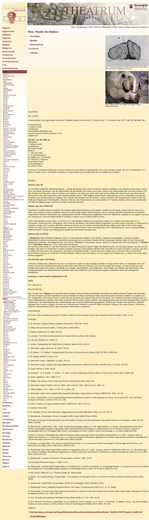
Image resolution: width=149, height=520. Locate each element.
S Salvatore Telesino (10, 318)
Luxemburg (7, 419)
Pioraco (6, 276)
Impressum (135, 27)
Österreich (7, 429)
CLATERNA (7, 156)
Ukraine (6, 460)
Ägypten (6, 28)
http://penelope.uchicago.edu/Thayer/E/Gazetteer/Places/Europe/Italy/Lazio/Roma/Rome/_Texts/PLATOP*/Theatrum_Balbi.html (85, 512)
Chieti (5, 149)
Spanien (6, 446)
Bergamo (6, 118)
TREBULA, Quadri (9, 360)
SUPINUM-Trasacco (10, 343)
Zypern (5, 466)
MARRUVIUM (8, 229)
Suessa (5, 337)
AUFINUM (6, 107)
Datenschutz (144, 27)
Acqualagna (7, 79)
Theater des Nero (9, 305)
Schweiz (6, 443)
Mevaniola (7, 234)
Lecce (5, 215)
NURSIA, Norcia (9, 250)
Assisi (5, 104)
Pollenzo (6, 280)
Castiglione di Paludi (10, 146)
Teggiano (6, 350)
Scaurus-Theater (9, 308)
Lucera (5, 222)
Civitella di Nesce (9, 154)
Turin (5, 372)
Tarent (5, 346)
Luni (4, 226)
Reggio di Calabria (10, 292)
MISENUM (6, 238)
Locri (5, 219)
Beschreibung (35, 44)
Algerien (6, 38)
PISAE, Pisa (7, 278)
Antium (5, 92)
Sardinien (6, 323)
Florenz (6, 177)
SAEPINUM (7, 322)
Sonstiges (7, 315)
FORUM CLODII (8, 182)
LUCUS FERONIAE (10, 224)
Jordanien (7, 403)
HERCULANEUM (9, 194)
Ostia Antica (7, 255)
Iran (4, 409)
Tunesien (6, 456)
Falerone (6, 168)
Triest (5, 369)
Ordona (6, 253)
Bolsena (6, 123)
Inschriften (34, 36)
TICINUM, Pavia (8, 356)
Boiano (5, 119)
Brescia (6, 126)
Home (73, 27)
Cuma (5, 165)
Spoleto (6, 336)
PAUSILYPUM (8, 267)
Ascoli (5, 102)
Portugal (6, 433)
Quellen (32, 40)
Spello (5, 334)
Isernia (5, 201)
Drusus (78, 242)
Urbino (5, 376)
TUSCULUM (7, 374)
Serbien (6, 436)
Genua (5, 187)
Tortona (6, 358)
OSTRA (5, 257)
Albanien (6, 35)
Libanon (6, 413)
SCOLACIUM (7, 327)
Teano (5, 348)
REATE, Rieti (7, 290)
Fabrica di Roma (9, 166)
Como (5, 158)
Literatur (33, 53)
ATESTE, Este (8, 106)
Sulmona (6, 341)
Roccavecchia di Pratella (12, 297)
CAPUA (6, 135)
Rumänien (7, 440)
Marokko (6, 423)
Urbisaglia (7, 377)
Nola (4, 248)
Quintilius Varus (40, 244)
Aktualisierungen (82, 27)
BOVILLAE (7, 125)
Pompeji (6, 281)
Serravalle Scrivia (9, 329)
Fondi (5, 179)
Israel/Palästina (10, 68)
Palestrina (6, 264)
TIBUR (5, 355)
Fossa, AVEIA (8, 184)
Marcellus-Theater (10, 304)
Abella (5, 74)
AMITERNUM (7, 90)
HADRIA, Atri (7, 193)
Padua (5, 260)
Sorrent (6, 332)
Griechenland (9, 58)
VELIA (5, 381)
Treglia (5, 362)
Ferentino (6, 170)
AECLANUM (7, 83)
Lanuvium (6, 210)
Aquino (5, 99)
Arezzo (5, 100)
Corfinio (6, 161)
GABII (5, 186)
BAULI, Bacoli (8, 111)
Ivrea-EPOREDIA (9, 205)
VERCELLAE (7, 390)
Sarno (5, 325)
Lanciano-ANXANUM (10, 208)
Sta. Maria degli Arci (10, 320)
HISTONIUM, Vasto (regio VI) (13, 196)
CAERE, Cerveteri (9, 130)
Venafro (6, 384)
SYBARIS (6, 344)
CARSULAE (7, 137)
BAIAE (5, 113)
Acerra (5, 78)
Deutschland (8, 52)
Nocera (5, 246)
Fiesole (5, 175)
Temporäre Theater (10, 300)
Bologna (6, 121)
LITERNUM (7, 217)
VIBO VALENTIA (9, 393)
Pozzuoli (6, 285)
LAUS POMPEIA (9, 212)
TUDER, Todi (7, 370)
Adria (5, 81)
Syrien (5, 450)
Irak (4, 65)
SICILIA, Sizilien (9, 330)
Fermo (5, 173)
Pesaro (5, 269)
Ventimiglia (7, 386)
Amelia (5, 88)
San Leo (6, 316)
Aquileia (6, 97)
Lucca (5, 220)
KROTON (6, 206)
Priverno (6, 286)
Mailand (6, 227)
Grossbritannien (10, 62)
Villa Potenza (8, 397)
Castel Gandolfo (9, 142)
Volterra (6, 398)
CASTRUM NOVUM (10, 147)
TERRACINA (7, 353)
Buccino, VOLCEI (9, 128)
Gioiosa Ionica (8, 189)
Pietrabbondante (9, 273)
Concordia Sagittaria (10, 159)
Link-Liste (97, 27)
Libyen (5, 416)
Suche (91, 27)
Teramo (6, 351)
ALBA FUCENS (8, 85)
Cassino (6, 140)
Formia (5, 180)
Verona (5, 391)
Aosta (5, 93)
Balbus (47, 293)
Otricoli (5, 259)
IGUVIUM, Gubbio (9, 198)
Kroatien (6, 406)
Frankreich (7, 55)
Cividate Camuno (9, 153)
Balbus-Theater (8, 302)
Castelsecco (7, 144)
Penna (5, 274)
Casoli (5, 139)
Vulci (5, 400)
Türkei (5, 453)
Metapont (6, 231)
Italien (5, 72)
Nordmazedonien (10, 426)
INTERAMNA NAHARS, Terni (13, 199)
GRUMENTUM (8, 191)
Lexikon (114, 27)
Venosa (5, 388)
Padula (5, 262)
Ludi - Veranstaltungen (11, 310)
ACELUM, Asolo (9, 76)
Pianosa (6, 271)
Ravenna (6, 288)
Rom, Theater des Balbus (43, 31)
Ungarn (6, 463)
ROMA (5, 299)
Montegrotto (7, 240)
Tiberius (143, 242)
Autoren (121, 27)
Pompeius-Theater (10, 307)
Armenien (7, 41)
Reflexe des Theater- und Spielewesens (11, 312)
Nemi (5, 243)
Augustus (34, 238)
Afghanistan (8, 31)
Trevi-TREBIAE (8, 365)
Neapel (5, 241)
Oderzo (5, 252)
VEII (4, 379)
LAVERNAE (7, 213)
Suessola (6, 339)
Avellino (6, 109)
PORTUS (6, 283)
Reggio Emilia (8, 293)
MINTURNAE (7, 236)
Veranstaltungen (37, 516)
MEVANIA (6, 233)
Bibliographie (106, 27)
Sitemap (128, 27)
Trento (5, 363)
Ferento (6, 172)
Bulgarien (7, 48)
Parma (5, 266)
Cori (4, 163)
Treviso (5, 367)
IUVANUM (6, 203)
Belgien (6, 45)
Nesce (5, 245)
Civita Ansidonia (9, 151)
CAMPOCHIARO (9, 133)
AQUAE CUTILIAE (9, 95)
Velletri (5, 383)
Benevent (6, 116)
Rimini (5, 295)
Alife (4, 86)
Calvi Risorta (7, 132)
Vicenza (6, 395)
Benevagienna (8, 114)
